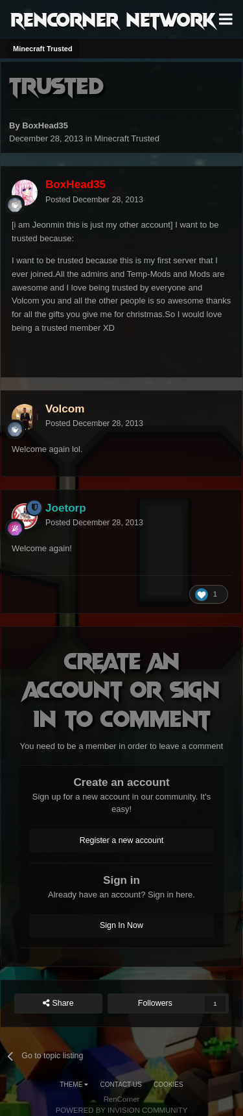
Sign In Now (121, 925)
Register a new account (122, 840)
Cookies (168, 1084)
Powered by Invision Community (122, 1110)
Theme (74, 1084)
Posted (94, 199)
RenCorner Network (113, 18)
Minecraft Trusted (127, 138)
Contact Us (121, 1084)
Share (58, 1003)
